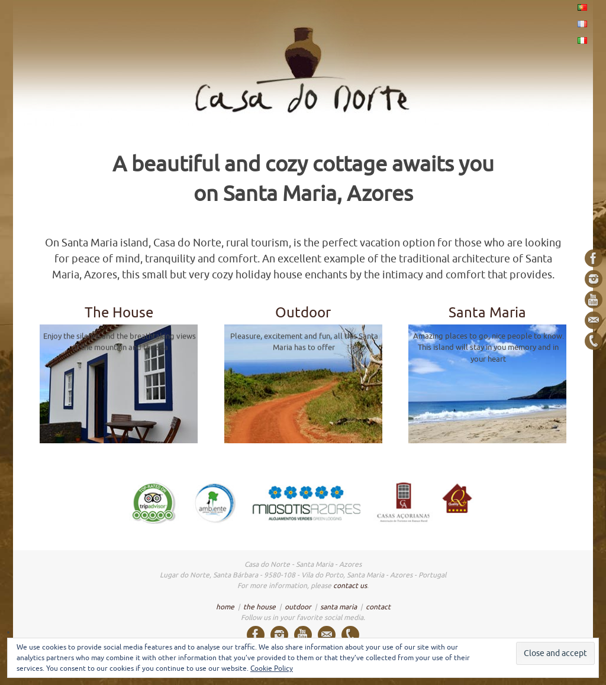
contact (378, 607)
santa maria (338, 607)
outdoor (298, 607)
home (225, 607)
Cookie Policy (271, 668)
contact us (350, 585)
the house (259, 607)
